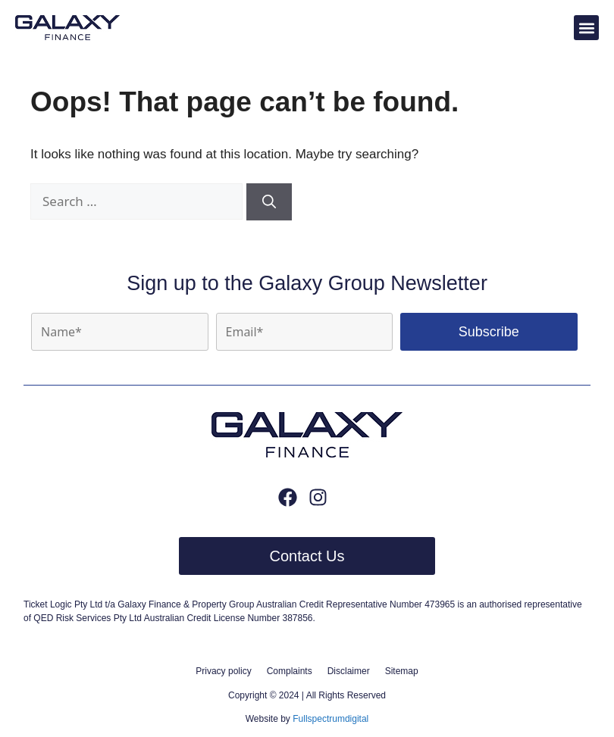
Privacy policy (223, 671)
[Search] (269, 201)
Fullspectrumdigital (330, 719)
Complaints (289, 671)
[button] (586, 27)
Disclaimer (348, 671)
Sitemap (401, 671)
